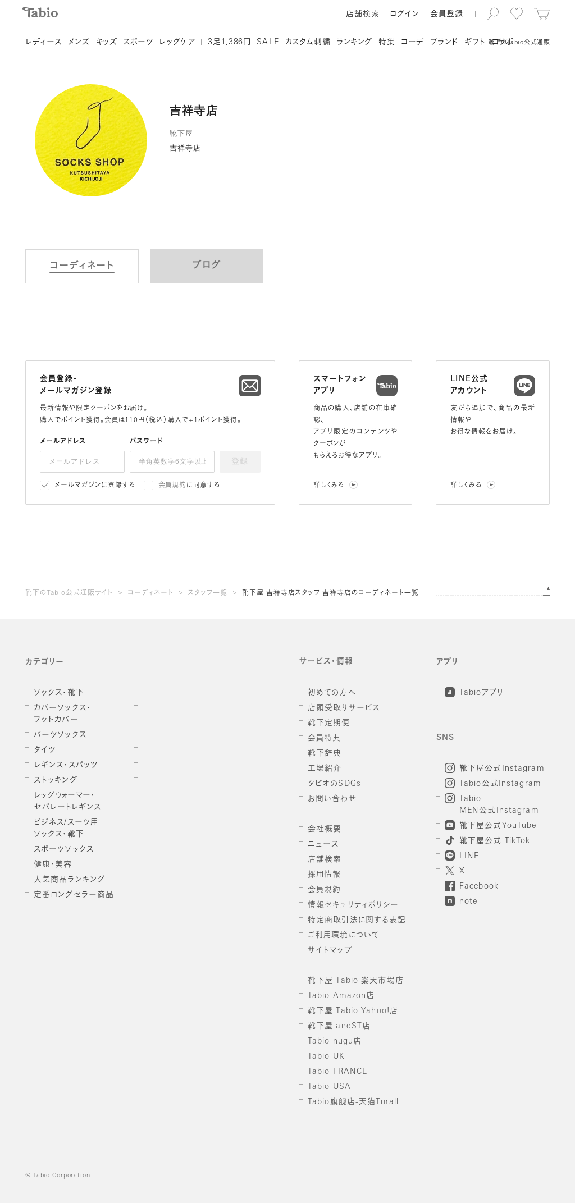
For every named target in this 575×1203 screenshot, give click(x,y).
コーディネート (150, 593)
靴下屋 (181, 133)
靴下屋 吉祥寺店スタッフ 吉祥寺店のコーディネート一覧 (330, 593)
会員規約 (172, 485)
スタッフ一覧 (207, 593)
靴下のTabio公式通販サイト (69, 593)
